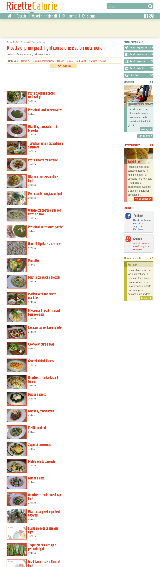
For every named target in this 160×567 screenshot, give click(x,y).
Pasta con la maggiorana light (34, 145)
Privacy (20, 560)
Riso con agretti (34, 243)
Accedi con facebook (139, 54)
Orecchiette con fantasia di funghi (93, 227)
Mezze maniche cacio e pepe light (34, 455)
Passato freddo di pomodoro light (34, 504)
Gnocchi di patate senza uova (93, 162)
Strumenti (69, 15)
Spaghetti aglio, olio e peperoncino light (93, 439)
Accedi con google (139, 61)
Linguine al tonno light (93, 390)
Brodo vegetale (34, 520)
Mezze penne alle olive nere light (93, 357)
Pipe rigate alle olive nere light (93, 471)
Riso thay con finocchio (93, 243)
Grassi (70, 60)
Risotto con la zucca (93, 504)
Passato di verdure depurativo (93, 96)
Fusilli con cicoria (34, 259)
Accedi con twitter (139, 68)
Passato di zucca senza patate (34, 162)
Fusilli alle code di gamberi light (34, 308)
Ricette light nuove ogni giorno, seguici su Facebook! (138, 221)
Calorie (60, 60)
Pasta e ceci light (34, 357)
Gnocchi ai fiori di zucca (34, 227)
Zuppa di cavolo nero (93, 259)
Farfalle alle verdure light (34, 390)
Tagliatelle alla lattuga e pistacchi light (93, 308)
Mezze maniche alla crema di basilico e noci (93, 194)
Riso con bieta (93, 276)
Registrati (139, 75)
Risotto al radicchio (93, 537)
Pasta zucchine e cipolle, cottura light (34, 96)
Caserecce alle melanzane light (93, 422)
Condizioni (10, 560)
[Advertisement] (80, 27)
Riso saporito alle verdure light (93, 488)
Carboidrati (81, 60)
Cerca (64, 65)
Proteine (93, 60)
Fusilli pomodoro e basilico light (93, 374)
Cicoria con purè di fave (93, 211)
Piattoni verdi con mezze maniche (34, 194)
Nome (25, 60)
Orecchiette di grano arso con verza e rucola (93, 145)
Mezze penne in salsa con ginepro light (34, 422)
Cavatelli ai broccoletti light (34, 439)
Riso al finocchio (34, 537)
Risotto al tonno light (34, 471)
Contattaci (31, 560)
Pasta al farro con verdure (34, 129)
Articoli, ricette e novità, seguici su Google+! (138, 242)
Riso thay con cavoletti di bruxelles (34, 113)
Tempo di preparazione (43, 60)
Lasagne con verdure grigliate (34, 211)
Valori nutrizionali (44, 15)
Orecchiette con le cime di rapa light (34, 292)
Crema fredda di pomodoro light (34, 341)
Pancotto (34, 178)
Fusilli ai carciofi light (93, 325)
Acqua (103, 60)
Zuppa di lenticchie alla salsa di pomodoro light (34, 374)
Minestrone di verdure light (93, 455)
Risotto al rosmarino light (34, 406)
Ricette (22, 15)
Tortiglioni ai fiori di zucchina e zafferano (93, 113)
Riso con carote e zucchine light (93, 129)
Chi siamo (88, 15)
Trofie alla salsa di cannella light (93, 406)
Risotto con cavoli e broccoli (93, 178)
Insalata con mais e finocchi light (34, 325)
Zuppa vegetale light (93, 341)
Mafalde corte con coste (34, 276)
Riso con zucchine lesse (93, 520)
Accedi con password (139, 47)
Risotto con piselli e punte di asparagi (93, 292)
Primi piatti (25, 41)
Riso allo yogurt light (34, 488)
